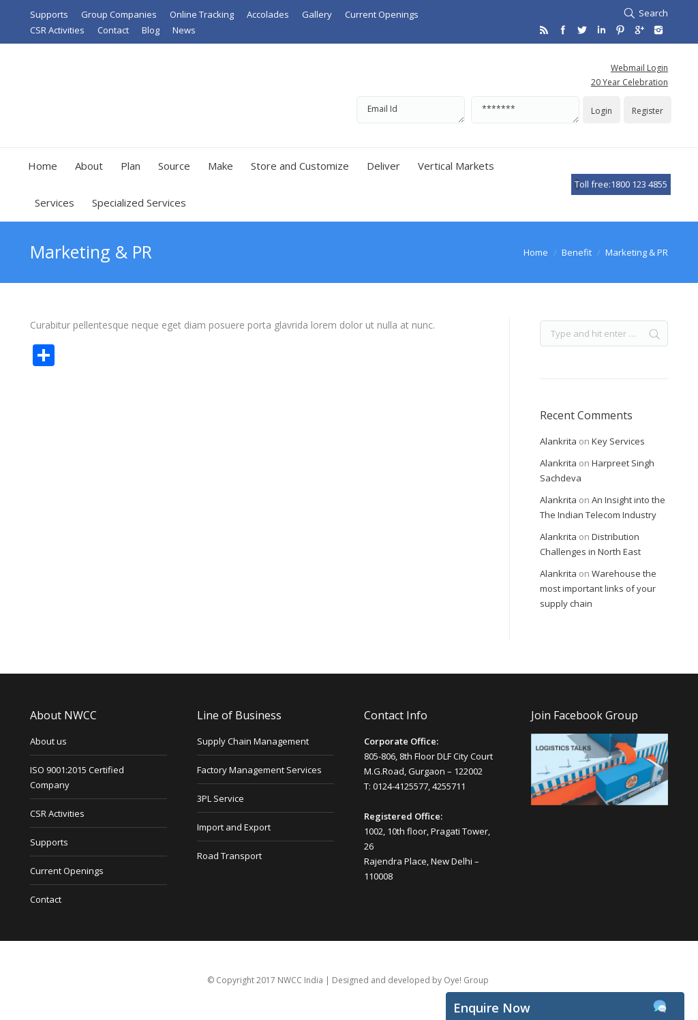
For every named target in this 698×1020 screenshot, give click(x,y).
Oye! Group (466, 980)
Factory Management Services (259, 770)
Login (601, 111)
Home (536, 252)
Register (647, 111)
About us (48, 741)
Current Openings (67, 871)
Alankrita (558, 441)
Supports (49, 842)
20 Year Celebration (629, 82)
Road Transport (229, 856)
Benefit (577, 252)
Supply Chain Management (253, 741)
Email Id (410, 109)
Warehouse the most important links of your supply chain (598, 588)
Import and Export (234, 827)
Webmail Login (639, 68)
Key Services (618, 441)
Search (653, 13)
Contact (45, 899)
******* (525, 109)
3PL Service (220, 798)
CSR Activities (57, 813)
